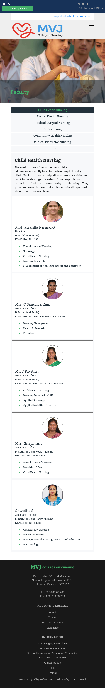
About (52, 612)
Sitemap (52, 672)
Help (52, 667)
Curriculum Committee (52, 657)
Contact (52, 617)
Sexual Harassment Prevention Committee (52, 653)
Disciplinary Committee (52, 648)
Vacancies (53, 627)
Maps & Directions (53, 622)
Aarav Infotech (78, 679)
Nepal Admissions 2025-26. (76, 16)
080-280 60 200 (54, 592)
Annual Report (52, 662)
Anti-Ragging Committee (52, 643)
